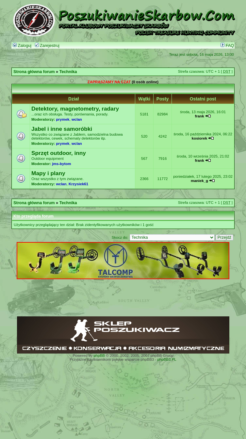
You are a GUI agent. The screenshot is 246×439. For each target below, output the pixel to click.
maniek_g (199, 181)
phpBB (99, 355)
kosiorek (199, 138)
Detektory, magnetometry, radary (75, 108)
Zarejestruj (47, 45)
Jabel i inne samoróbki (61, 129)
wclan (77, 119)
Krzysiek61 (78, 184)
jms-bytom (61, 164)
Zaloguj (22, 45)
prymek (63, 119)
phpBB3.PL (166, 359)
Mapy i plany (48, 173)
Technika (68, 71)
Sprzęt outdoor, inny (58, 153)
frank (199, 116)
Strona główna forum (34, 71)
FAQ (227, 45)
